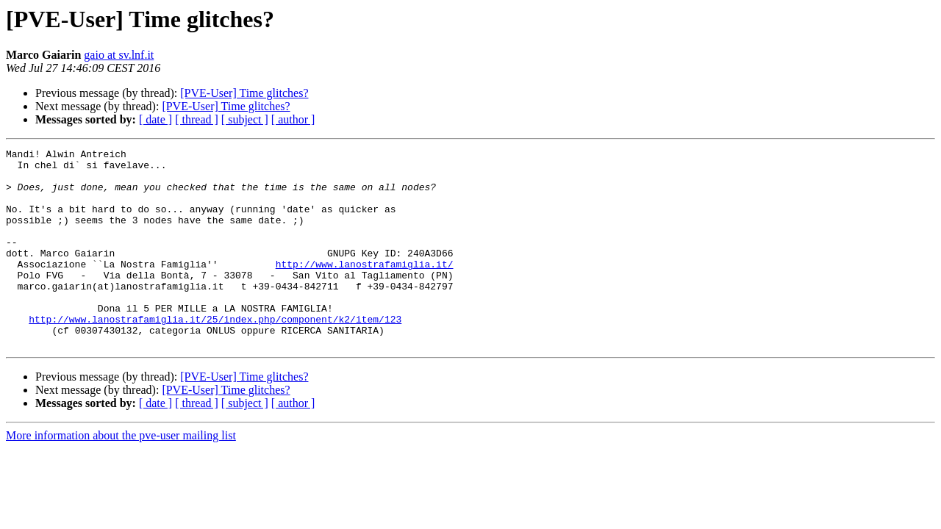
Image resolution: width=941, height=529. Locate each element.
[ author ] (293, 119)
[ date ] (155, 119)
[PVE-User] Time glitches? (244, 93)
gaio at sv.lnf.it (119, 54)
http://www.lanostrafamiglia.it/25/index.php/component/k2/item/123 (215, 354)
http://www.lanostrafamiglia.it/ (365, 288)
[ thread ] (196, 119)
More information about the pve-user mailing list (121, 475)
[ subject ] (244, 119)
